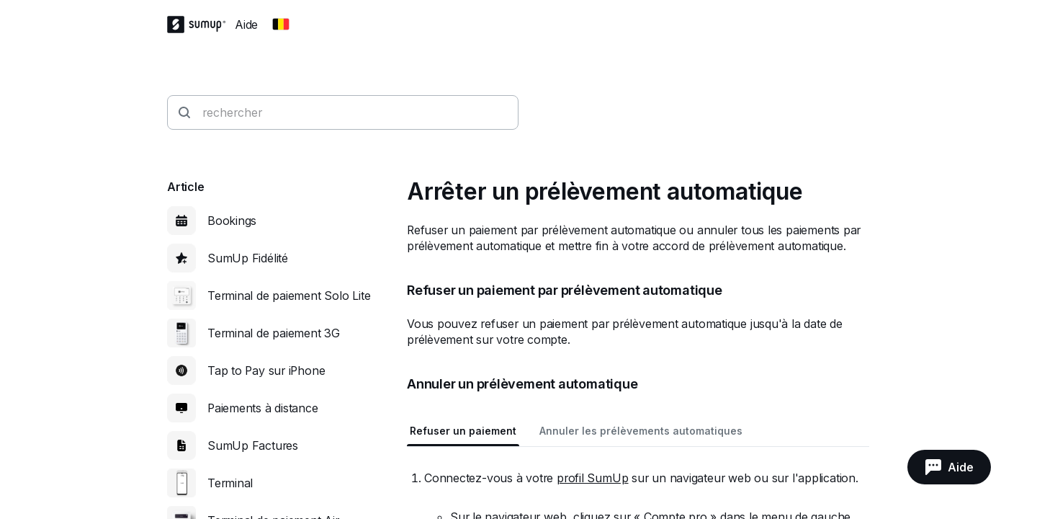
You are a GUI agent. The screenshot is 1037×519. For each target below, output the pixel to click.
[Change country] (281, 24)
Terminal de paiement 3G (273, 333)
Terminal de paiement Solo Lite (288, 295)
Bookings (231, 220)
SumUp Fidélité (247, 258)
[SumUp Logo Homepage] (201, 24)
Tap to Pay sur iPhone (266, 370)
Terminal (230, 483)
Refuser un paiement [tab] (463, 431)
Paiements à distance (262, 408)
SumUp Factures (252, 445)
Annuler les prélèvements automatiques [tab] (640, 431)
